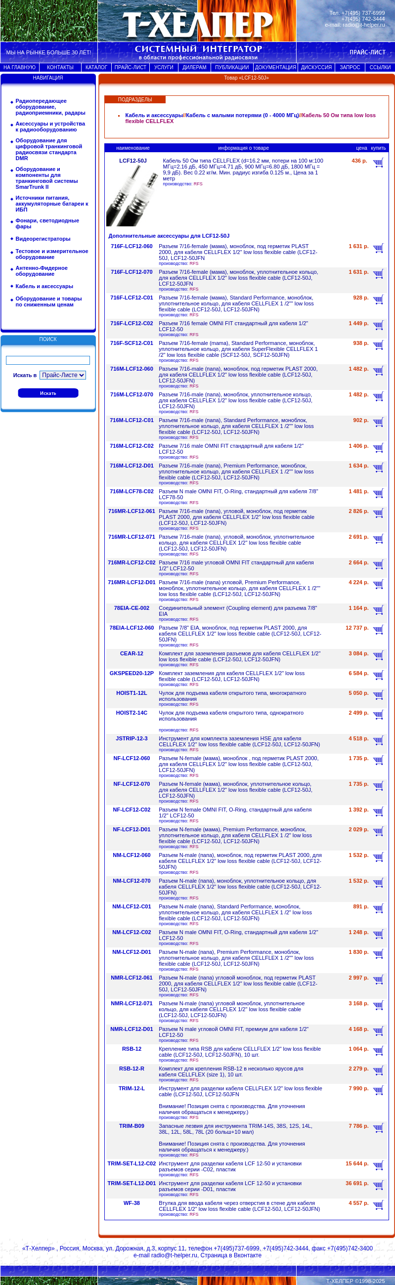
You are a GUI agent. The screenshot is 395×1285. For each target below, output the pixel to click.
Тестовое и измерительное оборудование (52, 254)
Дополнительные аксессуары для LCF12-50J (169, 236)
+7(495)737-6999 (236, 1248)
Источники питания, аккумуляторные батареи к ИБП (52, 204)
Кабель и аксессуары (45, 286)
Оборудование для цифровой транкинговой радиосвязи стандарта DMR (49, 149)
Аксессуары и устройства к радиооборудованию (51, 126)
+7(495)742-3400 (350, 1248)
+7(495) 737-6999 (363, 13)
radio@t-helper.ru (364, 25)
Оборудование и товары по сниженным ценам (49, 301)
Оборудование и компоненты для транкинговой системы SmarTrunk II (47, 178)
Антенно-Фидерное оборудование (42, 271)
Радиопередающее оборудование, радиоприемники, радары (51, 107)
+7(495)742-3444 (285, 1248)
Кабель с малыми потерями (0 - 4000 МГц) (242, 115)
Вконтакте (248, 1255)
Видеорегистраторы (43, 239)
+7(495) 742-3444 (363, 19)
